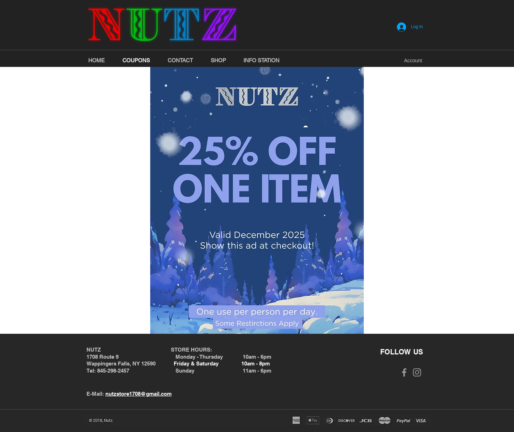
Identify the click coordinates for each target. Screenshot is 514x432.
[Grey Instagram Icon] (417, 372)
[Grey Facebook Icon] (404, 372)
